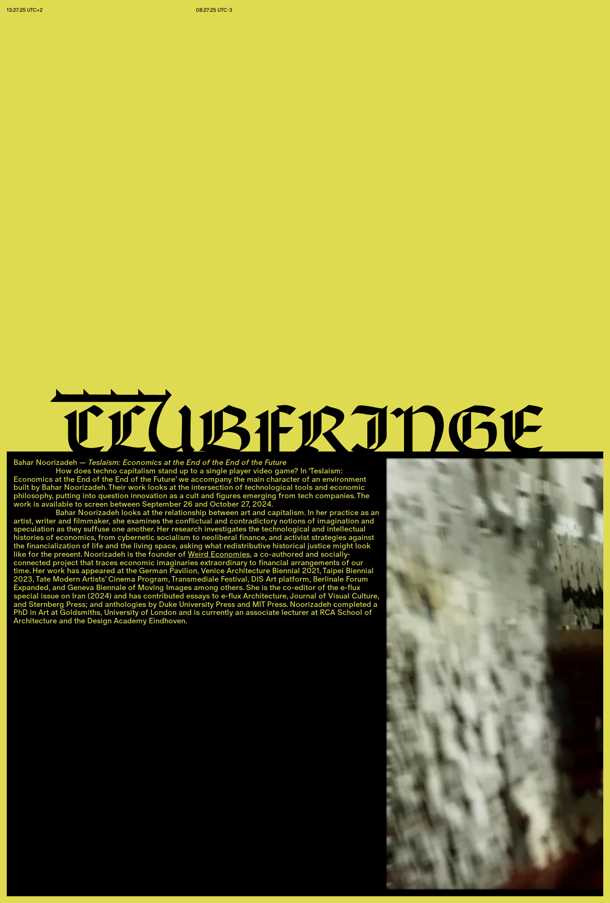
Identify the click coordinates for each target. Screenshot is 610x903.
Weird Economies (219, 554)
